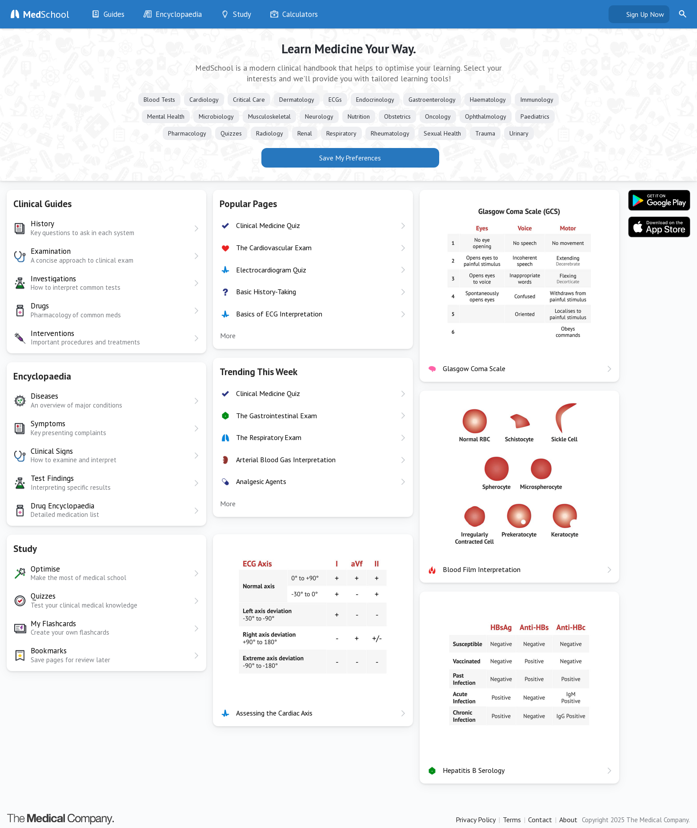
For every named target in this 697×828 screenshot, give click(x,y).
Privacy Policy (476, 819)
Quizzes (231, 133)
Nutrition (359, 116)
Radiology (269, 133)
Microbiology (216, 116)
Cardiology (204, 100)
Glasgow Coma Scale (474, 368)
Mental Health (165, 116)
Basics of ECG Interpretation (279, 313)
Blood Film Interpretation (482, 569)
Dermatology (296, 100)
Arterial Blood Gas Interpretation (286, 459)
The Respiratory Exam (268, 437)
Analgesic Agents (261, 481)
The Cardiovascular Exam (274, 247)
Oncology (438, 116)
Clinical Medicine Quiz (268, 225)
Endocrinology (375, 100)
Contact (540, 819)
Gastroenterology (432, 100)
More (228, 335)
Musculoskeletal (269, 116)
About (568, 819)
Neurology (319, 116)
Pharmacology (187, 133)
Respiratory (341, 133)
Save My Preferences (350, 157)
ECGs (335, 100)
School (46, 14)
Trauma (485, 133)
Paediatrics (535, 116)
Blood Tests (159, 100)
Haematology (488, 100)
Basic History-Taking (266, 291)
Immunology (536, 100)
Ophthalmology (485, 116)
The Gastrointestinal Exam (276, 415)
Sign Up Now (645, 14)
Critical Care (249, 100)
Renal (304, 133)
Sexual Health (442, 133)
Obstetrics (397, 116)
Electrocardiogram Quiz (271, 269)
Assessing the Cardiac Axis (274, 712)
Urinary (519, 133)
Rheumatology (390, 133)
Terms (512, 819)
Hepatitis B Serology (474, 770)
